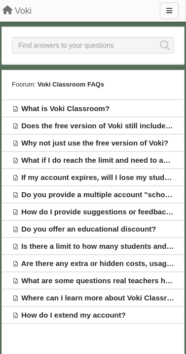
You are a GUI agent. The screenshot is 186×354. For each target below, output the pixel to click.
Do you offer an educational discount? (88, 229)
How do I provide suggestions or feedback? (98, 211)
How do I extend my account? (73, 315)
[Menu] (169, 10)
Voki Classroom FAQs (70, 84)
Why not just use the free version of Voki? (94, 143)
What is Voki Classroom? (65, 108)
